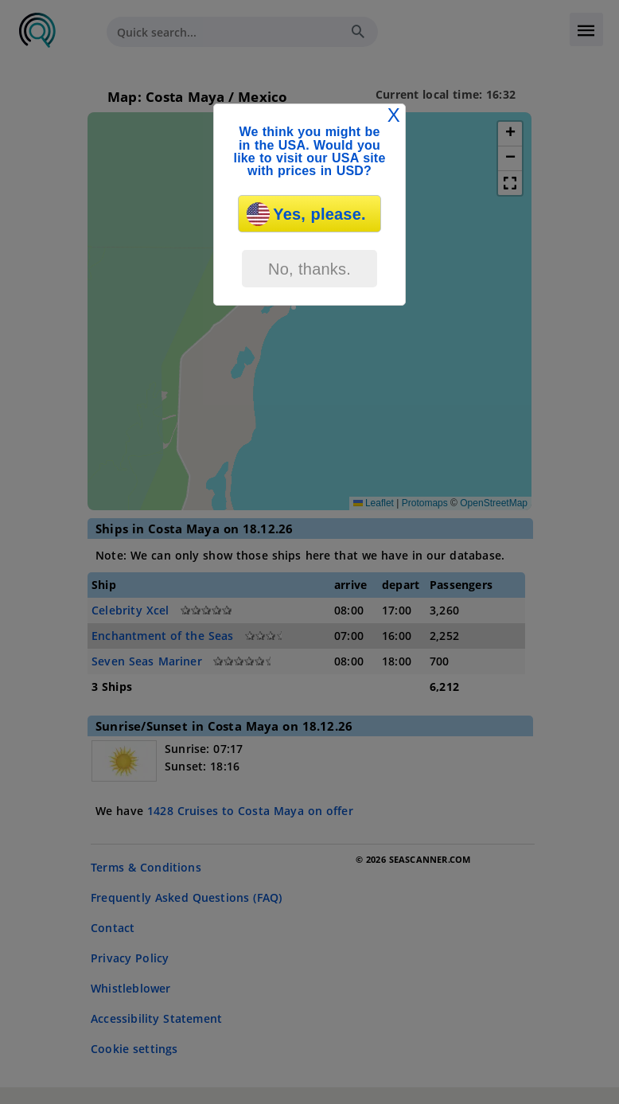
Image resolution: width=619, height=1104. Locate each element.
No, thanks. (309, 269)
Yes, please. (306, 214)
